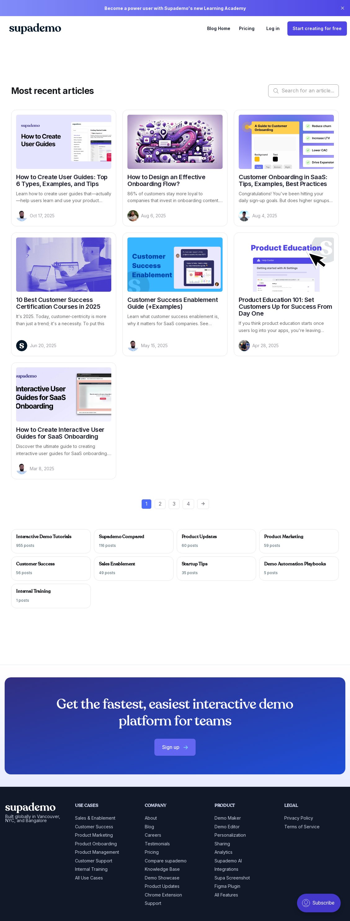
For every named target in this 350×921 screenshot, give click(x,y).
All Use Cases (89, 877)
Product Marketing (94, 835)
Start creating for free (317, 28)
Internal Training (91, 869)
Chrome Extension (163, 894)
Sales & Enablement (95, 818)
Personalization (230, 835)
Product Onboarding (96, 843)
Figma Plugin (227, 886)
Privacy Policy (298, 818)
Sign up (175, 747)
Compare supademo (166, 860)
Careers (153, 835)
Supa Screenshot (232, 877)
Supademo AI (228, 860)
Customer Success (94, 826)
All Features (226, 894)
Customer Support (93, 860)
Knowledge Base (162, 869)
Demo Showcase (162, 877)
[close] (343, 8)
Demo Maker (228, 818)
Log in (273, 28)
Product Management (97, 852)
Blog (149, 826)
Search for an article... (303, 90)
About (151, 818)
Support (153, 903)
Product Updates (162, 886)
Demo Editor (227, 826)
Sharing (222, 843)
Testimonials (157, 843)
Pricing (247, 28)
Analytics (224, 852)
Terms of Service (302, 826)
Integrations (226, 869)
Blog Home (218, 28)
